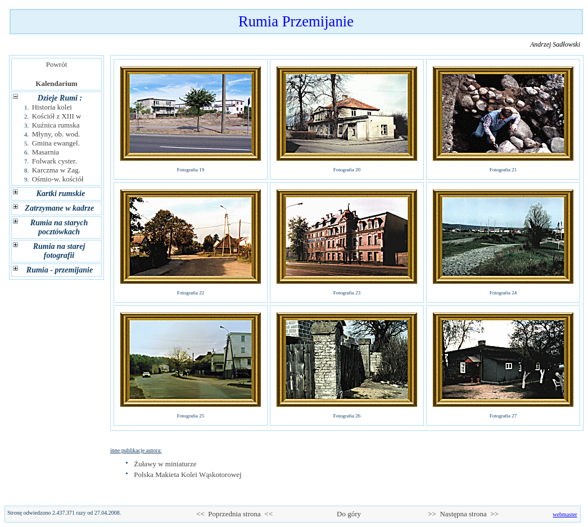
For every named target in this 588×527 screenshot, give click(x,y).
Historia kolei (52, 107)
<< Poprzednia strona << (234, 514)
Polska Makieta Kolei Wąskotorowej (187, 474)
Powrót (56, 64)
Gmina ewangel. (56, 143)
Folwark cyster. (54, 161)
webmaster (565, 514)
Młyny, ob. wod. (56, 134)
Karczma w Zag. (56, 170)
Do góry (349, 514)
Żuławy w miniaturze (165, 464)
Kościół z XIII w (57, 116)
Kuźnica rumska (56, 125)
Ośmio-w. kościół (58, 179)
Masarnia (45, 152)
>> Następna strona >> (463, 514)
